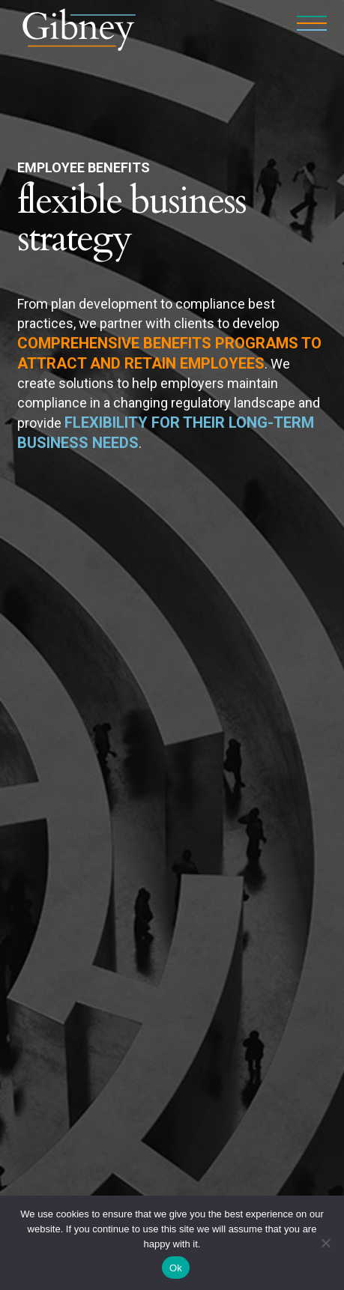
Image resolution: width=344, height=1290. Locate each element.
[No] (325, 1242)
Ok (175, 1268)
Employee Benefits (83, 167)
